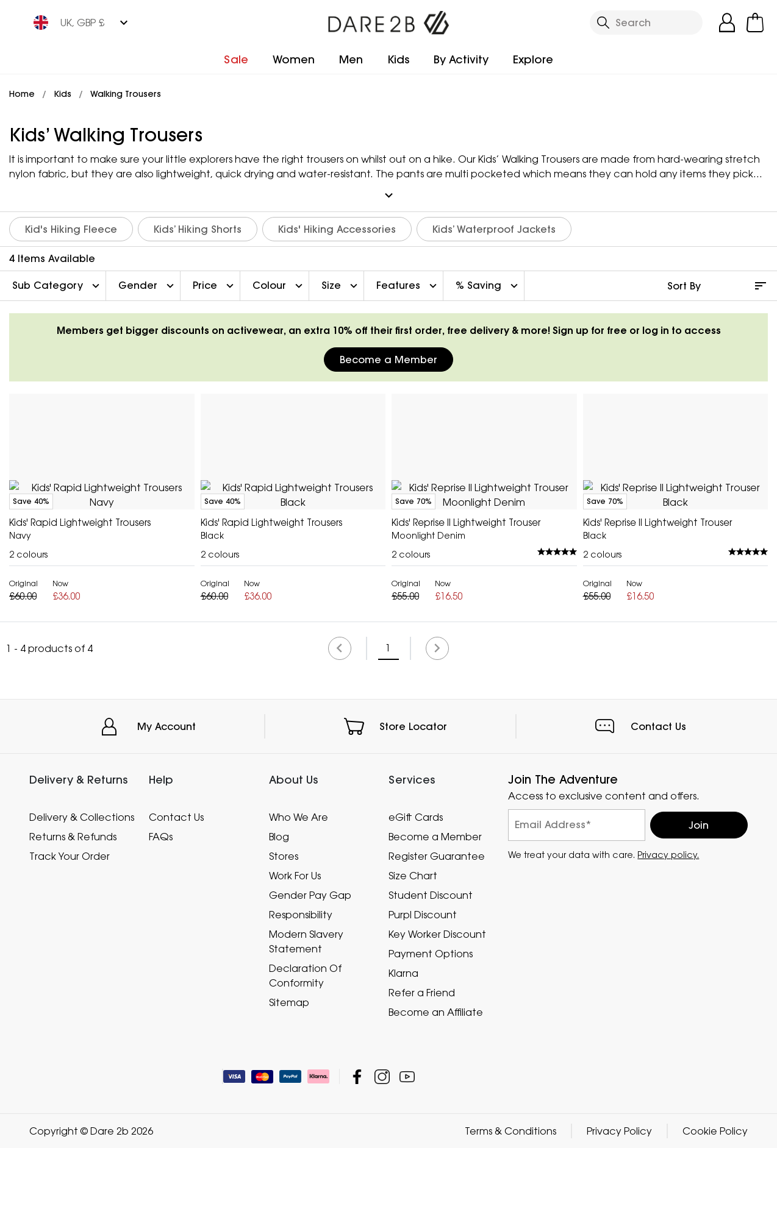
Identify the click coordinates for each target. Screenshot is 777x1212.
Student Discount (431, 958)
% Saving (488, 280)
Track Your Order (69, 919)
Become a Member (388, 354)
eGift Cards (416, 880)
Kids (398, 59)
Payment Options (431, 1017)
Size (340, 280)
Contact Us (658, 790)
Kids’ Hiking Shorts (198, 224)
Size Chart (413, 939)
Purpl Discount (423, 978)
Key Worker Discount (437, 997)
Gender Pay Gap (310, 958)
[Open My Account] (727, 22)
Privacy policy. (668, 918)
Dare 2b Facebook (357, 1140)
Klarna (403, 1036)
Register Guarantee (437, 919)
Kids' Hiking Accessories (337, 224)
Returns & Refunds (72, 900)
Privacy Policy (619, 1195)
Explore (533, 59)
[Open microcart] (755, 22)
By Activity (461, 59)
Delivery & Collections (81, 880)
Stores (283, 919)
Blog (279, 900)
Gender (147, 280)
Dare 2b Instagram (382, 1140)
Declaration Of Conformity (305, 1039)
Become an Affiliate (436, 1075)
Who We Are (298, 880)
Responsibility (300, 978)
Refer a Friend (422, 1056)
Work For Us (295, 939)
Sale (236, 59)
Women (294, 59)
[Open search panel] (646, 22)
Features (408, 280)
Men (351, 59)
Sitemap (289, 1066)
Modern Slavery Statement (306, 1004)
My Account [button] (166, 790)
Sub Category (57, 280)
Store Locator (413, 790)
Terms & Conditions (510, 1195)
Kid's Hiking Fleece (71, 224)
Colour (279, 280)
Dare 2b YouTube (407, 1140)
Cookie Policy (715, 1195)
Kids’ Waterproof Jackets (494, 224)
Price (215, 280)
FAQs (161, 900)
